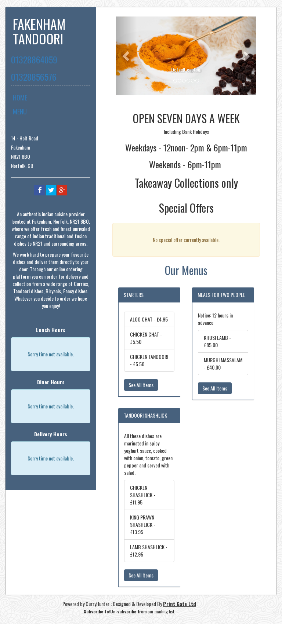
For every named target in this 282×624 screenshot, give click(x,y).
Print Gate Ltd (179, 604)
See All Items (141, 385)
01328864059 (34, 59)
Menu (20, 111)
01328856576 (34, 76)
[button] (126, 55)
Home (20, 97)
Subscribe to (96, 611)
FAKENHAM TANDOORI (39, 31)
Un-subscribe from (128, 611)
